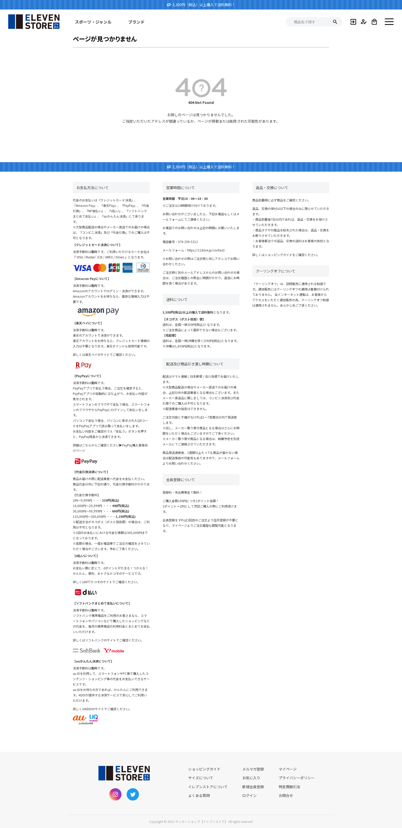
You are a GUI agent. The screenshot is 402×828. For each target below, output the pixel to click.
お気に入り (251, 777)
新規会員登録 (253, 786)
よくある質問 (199, 795)
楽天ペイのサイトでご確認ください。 (111, 354)
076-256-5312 (188, 241)
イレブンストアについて (208, 786)
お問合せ (286, 795)
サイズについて (200, 777)
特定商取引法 (289, 786)
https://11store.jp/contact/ (206, 250)
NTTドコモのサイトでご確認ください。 (112, 582)
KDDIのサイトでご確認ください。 (108, 709)
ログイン (249, 795)
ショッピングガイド (278, 254)
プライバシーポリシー (297, 777)
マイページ (288, 769)
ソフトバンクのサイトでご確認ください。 (114, 640)
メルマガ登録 (253, 769)
